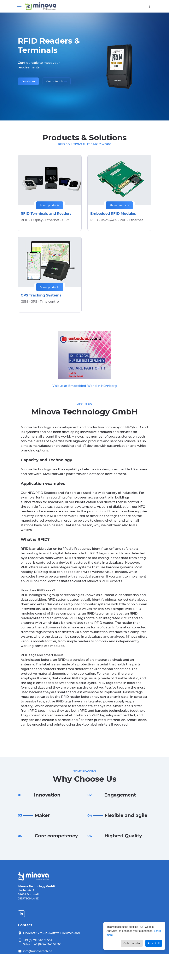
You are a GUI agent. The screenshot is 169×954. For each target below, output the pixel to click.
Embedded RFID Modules (113, 213)
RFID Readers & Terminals (49, 45)
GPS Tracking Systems (41, 295)
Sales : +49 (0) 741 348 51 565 (42, 944)
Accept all (154, 943)
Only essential (131, 943)
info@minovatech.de (37, 951)
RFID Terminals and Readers (46, 213)
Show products (49, 205)
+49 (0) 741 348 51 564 (37, 940)
